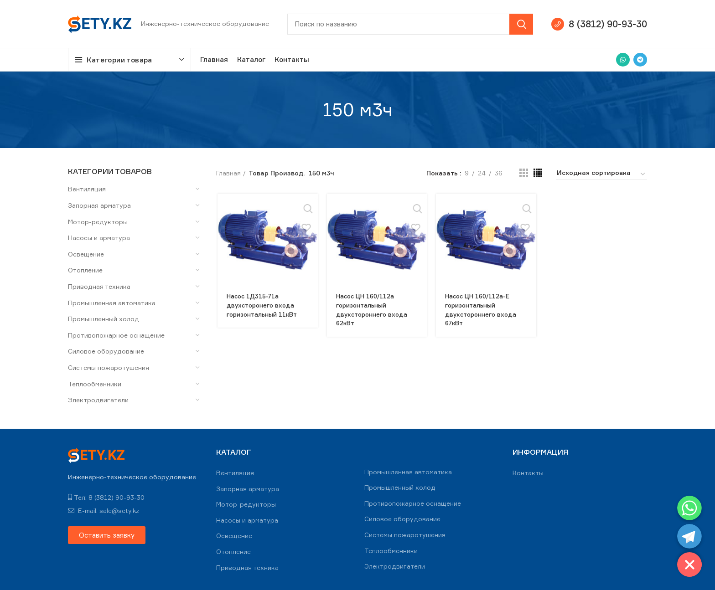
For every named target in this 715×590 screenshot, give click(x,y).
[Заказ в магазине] (601, 174)
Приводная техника (99, 286)
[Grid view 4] (538, 173)
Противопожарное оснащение (116, 335)
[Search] (410, 24)
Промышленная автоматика (111, 303)
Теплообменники (94, 384)
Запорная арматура (99, 205)
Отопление (85, 270)
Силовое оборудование (106, 351)
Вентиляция (87, 189)
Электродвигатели (98, 400)
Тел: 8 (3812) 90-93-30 (106, 497)
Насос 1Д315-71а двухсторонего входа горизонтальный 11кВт (263, 305)
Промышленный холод (103, 319)
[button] (106, 535)
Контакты (528, 473)
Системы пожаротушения (108, 367)
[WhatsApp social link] (623, 60)
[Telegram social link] (640, 60)
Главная (228, 173)
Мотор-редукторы (98, 222)
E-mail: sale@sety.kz (103, 510)
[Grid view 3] (523, 173)
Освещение (86, 254)
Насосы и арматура (99, 237)
